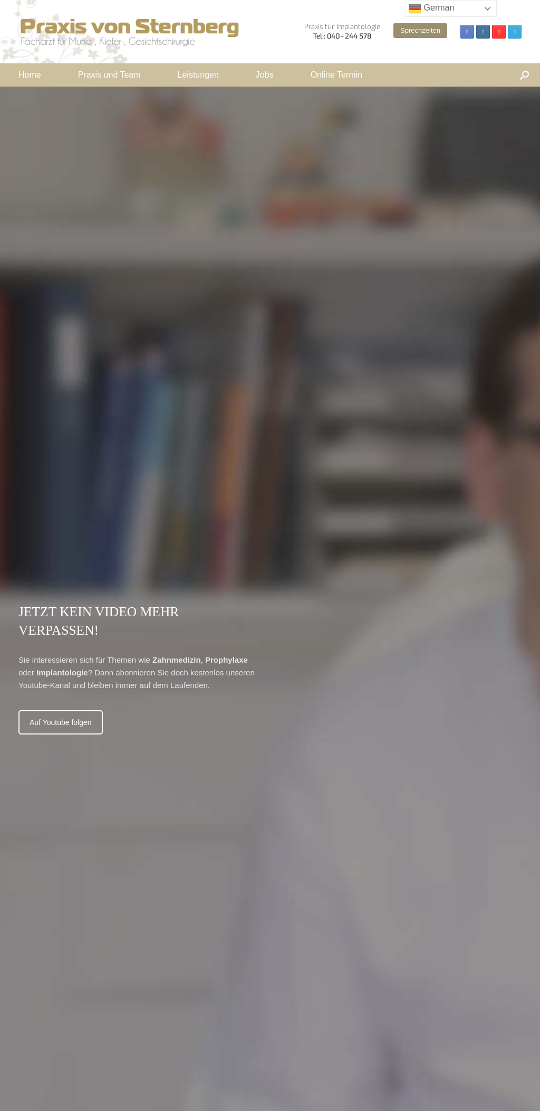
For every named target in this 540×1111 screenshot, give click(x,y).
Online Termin (336, 74)
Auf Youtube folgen (61, 722)
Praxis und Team (109, 74)
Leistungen (198, 74)
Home (29, 74)
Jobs (265, 74)
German (431, 8)
